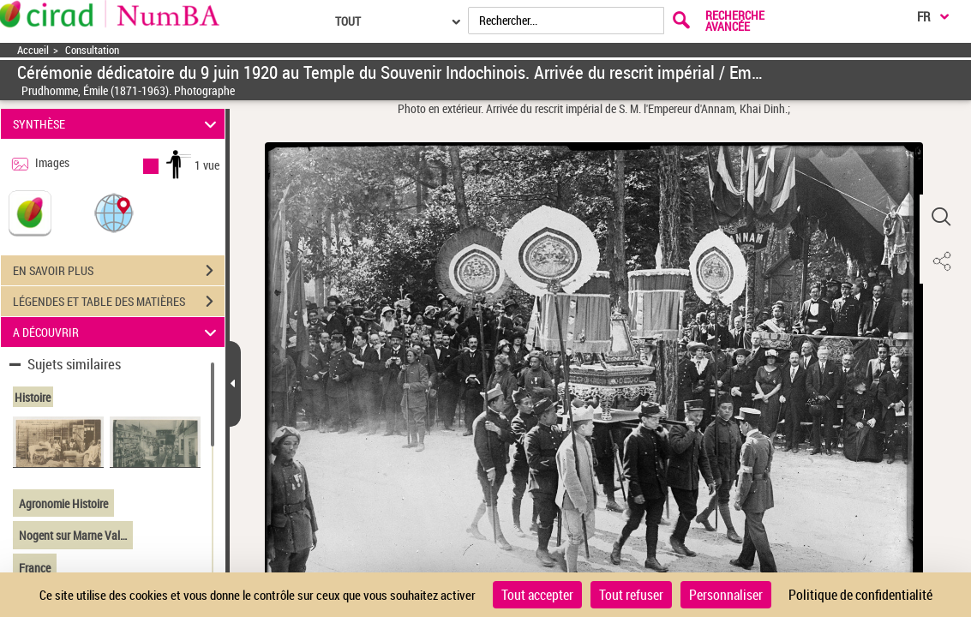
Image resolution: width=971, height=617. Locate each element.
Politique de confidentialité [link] (860, 594)
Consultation (92, 50)
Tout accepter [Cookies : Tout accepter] (537, 594)
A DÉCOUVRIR (117, 332)
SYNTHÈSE (117, 124)
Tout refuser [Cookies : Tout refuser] (631, 594)
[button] (114, 212)
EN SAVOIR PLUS (119, 271)
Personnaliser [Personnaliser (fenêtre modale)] (726, 594)
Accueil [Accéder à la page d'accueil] (33, 50)
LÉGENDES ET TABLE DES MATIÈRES (119, 302)
